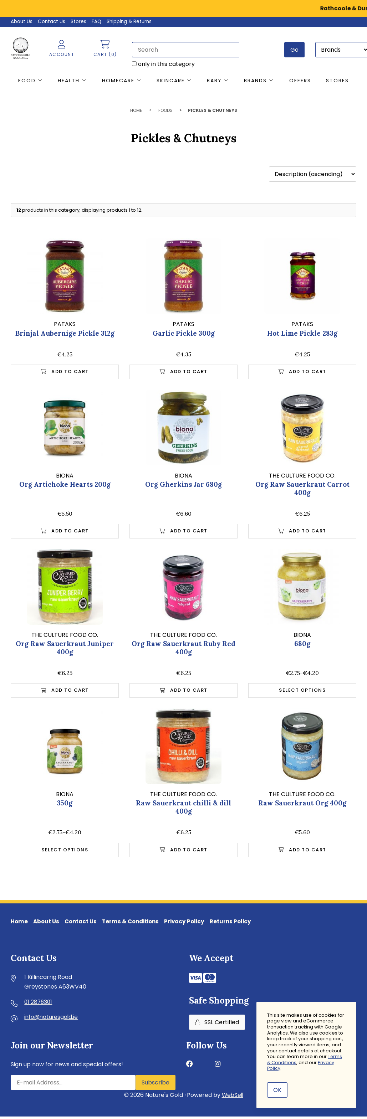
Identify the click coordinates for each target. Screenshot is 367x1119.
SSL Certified (217, 1026)
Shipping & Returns (131, 21)
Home (136, 111)
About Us (22, 21)
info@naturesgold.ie (52, 1022)
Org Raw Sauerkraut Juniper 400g (65, 649)
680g (302, 645)
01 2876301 (38, 1006)
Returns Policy (241, 925)
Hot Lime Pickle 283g (302, 333)
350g (64, 804)
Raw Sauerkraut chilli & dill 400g (183, 808)
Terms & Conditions (137, 925)
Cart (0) (102, 48)
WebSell (232, 1099)
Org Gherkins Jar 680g (184, 485)
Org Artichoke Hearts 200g (65, 485)
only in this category (160, 64)
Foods (165, 111)
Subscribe (155, 1087)
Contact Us (52, 21)
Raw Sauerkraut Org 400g (302, 804)
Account (58, 48)
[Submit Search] (294, 49)
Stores (79, 21)
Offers (300, 80)
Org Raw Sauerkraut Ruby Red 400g (183, 649)
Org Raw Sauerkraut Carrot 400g (302, 489)
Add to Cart (65, 372)
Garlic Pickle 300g (184, 333)
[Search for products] (182, 49)
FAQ (98, 21)
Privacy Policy (193, 925)
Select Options (302, 692)
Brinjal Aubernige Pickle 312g (65, 333)
